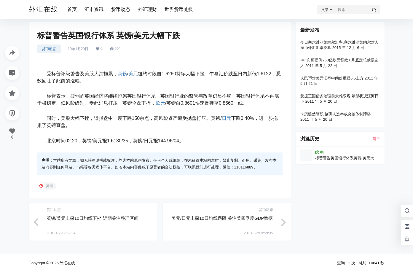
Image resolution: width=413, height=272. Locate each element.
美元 (133, 73)
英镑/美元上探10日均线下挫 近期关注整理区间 (92, 218)
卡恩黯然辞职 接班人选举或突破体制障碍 (335, 114)
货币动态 (120, 9)
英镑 (122, 73)
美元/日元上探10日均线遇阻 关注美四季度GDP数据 (222, 218)
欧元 (160, 103)
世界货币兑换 (179, 9)
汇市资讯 (93, 9)
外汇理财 (147, 9)
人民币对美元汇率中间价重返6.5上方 (331, 78)
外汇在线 (67, 263)
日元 (226, 118)
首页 (72, 9)
